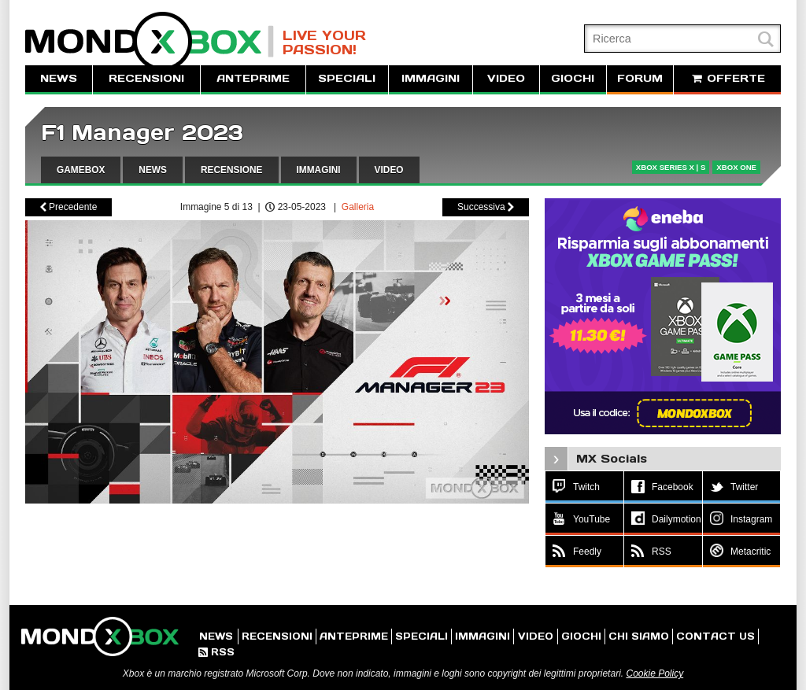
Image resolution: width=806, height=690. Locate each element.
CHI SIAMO (638, 636)
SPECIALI (346, 78)
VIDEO (506, 78)
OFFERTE (727, 78)
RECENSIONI (146, 78)
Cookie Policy (654, 673)
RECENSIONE (232, 169)
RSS (216, 652)
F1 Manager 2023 (142, 133)
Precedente (69, 206)
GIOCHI (572, 78)
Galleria (358, 206)
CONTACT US (715, 636)
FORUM (640, 78)
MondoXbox (149, 41)
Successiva (485, 206)
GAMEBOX (81, 169)
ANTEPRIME (253, 78)
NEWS (58, 78)
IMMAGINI (430, 78)
